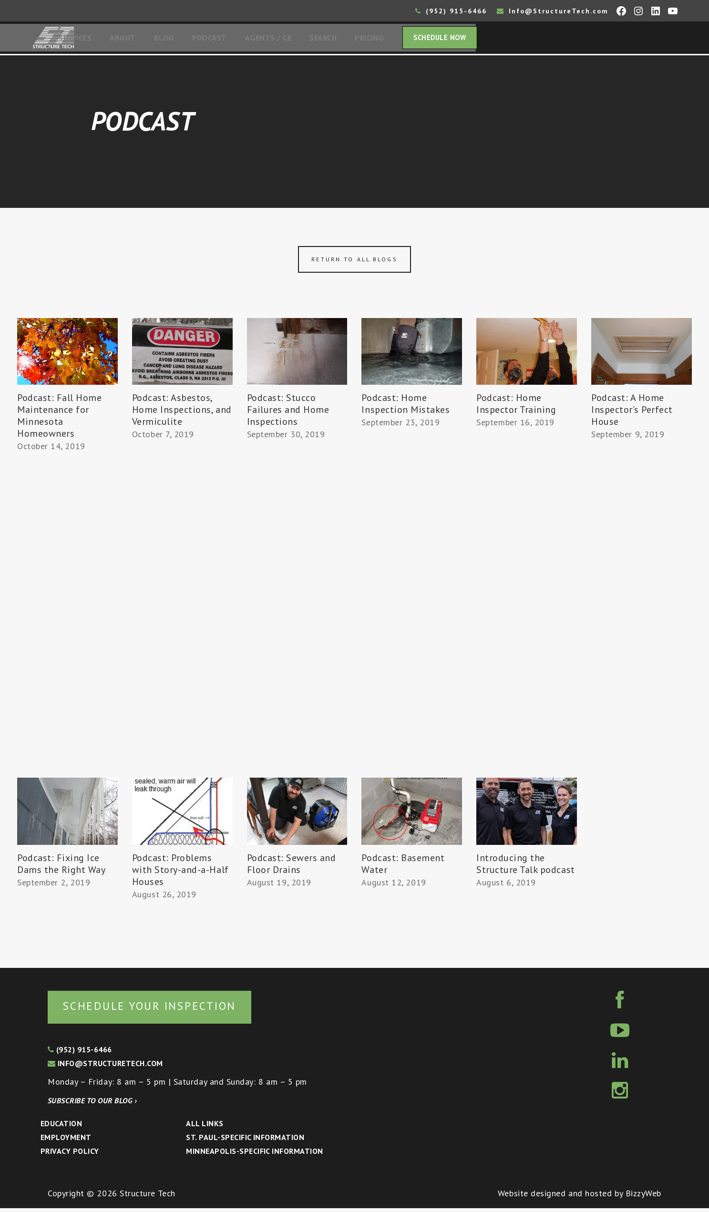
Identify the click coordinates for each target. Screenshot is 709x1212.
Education (61, 1127)
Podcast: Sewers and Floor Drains (291, 866)
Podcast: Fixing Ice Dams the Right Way (61, 866)
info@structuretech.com (105, 1067)
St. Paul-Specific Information (245, 1141)
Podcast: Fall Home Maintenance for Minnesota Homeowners (59, 418)
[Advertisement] (67, 633)
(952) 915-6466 (451, 11)
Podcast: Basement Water (402, 866)
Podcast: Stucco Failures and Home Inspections (288, 412)
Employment (66, 1141)
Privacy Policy (70, 1155)
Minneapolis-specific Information (254, 1155)
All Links (204, 1127)
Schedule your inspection (160, 1009)
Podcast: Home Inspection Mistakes (405, 406)
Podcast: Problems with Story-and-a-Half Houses (180, 872)
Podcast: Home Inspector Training (516, 406)
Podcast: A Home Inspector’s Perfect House (632, 412)
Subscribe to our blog (92, 1104)
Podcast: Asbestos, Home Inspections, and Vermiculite (182, 412)
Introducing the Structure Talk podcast (525, 866)
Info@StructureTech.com (552, 11)
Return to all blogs (354, 262)
